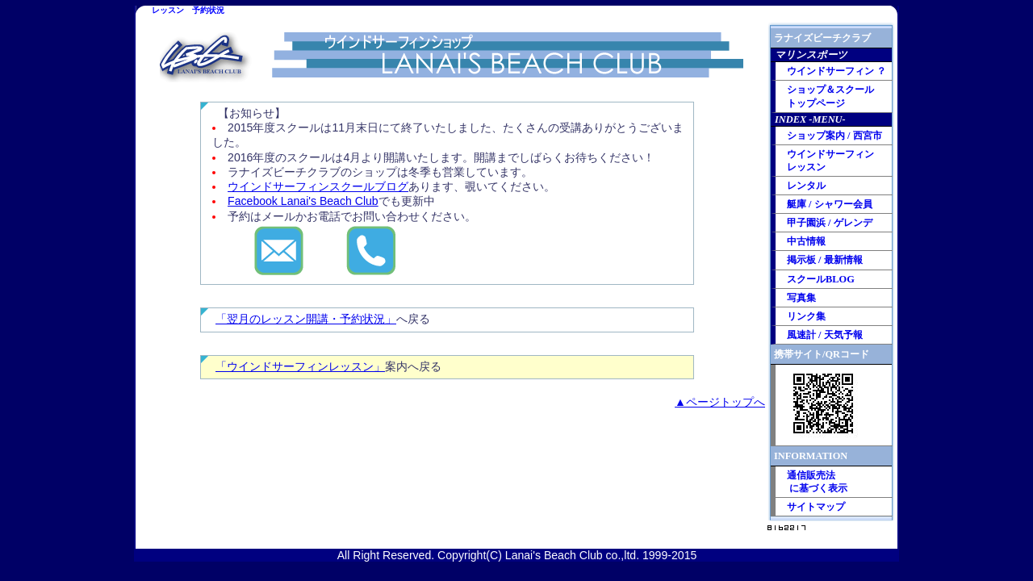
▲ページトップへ (720, 401)
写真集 (801, 297)
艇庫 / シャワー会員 (829, 204)
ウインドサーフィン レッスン (830, 160)
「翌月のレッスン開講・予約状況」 (305, 318)
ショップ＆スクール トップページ (830, 96)
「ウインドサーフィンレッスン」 (300, 366)
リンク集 (806, 316)
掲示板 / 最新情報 (825, 259)
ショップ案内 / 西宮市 (834, 135)
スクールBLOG (821, 279)
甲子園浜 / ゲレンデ (829, 222)
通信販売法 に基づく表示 (817, 482)
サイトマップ (816, 506)
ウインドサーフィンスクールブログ (318, 186)
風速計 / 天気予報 (825, 335)
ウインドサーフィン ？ (836, 71)
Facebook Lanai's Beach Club (303, 200)
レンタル (806, 185)
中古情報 (806, 241)
